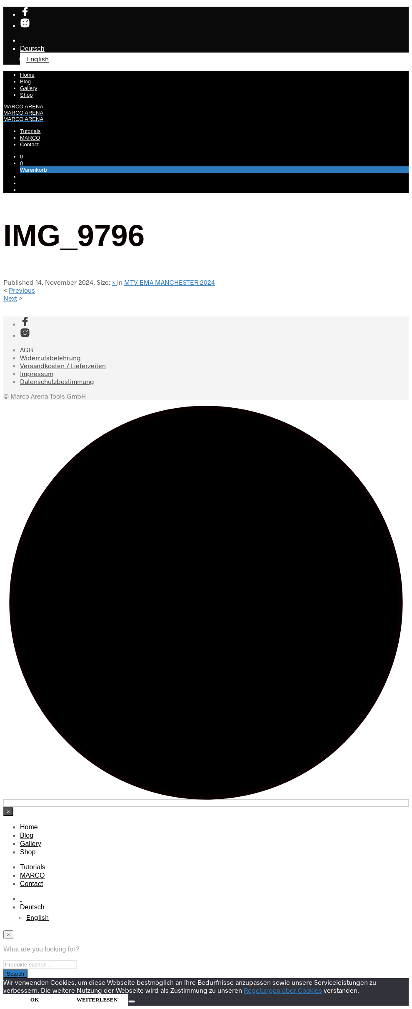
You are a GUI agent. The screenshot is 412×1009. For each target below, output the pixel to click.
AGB (26, 350)
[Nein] (131, 1001)
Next (10, 298)
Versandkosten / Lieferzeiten (63, 365)
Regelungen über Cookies (283, 990)
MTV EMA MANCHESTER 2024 (169, 282)
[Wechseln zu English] (37, 917)
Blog (25, 81)
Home (27, 75)
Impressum (36, 373)
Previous (22, 290)
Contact (29, 144)
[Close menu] (8, 811)
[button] (21, 156)
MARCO (30, 138)
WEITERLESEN (97, 999)
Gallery (28, 88)
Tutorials (30, 131)
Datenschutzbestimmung (57, 381)
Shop (26, 95)
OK (34, 999)
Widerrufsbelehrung (50, 357)
